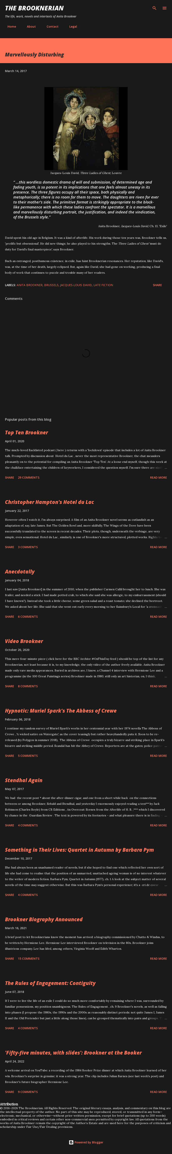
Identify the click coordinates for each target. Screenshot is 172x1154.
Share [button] (157, 285)
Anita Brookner (29, 285)
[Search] (154, 7)
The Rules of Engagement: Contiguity (50, 983)
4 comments (28, 825)
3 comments (28, 547)
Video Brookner (24, 641)
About (28, 26)
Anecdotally (20, 571)
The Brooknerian (34, 8)
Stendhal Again (23, 780)
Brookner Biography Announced (44, 919)
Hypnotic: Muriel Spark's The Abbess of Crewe (61, 710)
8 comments (28, 686)
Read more (158, 477)
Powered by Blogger (86, 1142)
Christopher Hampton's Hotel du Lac (49, 502)
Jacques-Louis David (76, 285)
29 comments (28, 477)
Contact (50, 26)
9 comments (28, 1092)
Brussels (51, 285)
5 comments (28, 756)
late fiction (103, 285)
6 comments (28, 617)
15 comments (28, 958)
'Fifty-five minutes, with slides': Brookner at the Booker (73, 1052)
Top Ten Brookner (26, 432)
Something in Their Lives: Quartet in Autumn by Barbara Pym (79, 849)
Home (9, 26)
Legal (71, 26)
